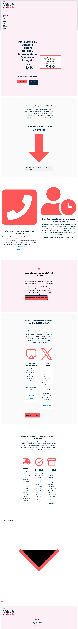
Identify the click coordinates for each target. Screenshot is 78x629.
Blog (4, 28)
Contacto (37, 625)
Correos (5, 26)
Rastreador (33, 82)
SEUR (4, 22)
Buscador (22, 81)
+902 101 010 (19, 249)
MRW (4, 20)
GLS (4, 17)
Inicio (4, 13)
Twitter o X (46, 405)
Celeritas (5, 15)
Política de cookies (37, 624)
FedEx (4, 23)
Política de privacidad (37, 622)
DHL (4, 18)
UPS (4, 25)
